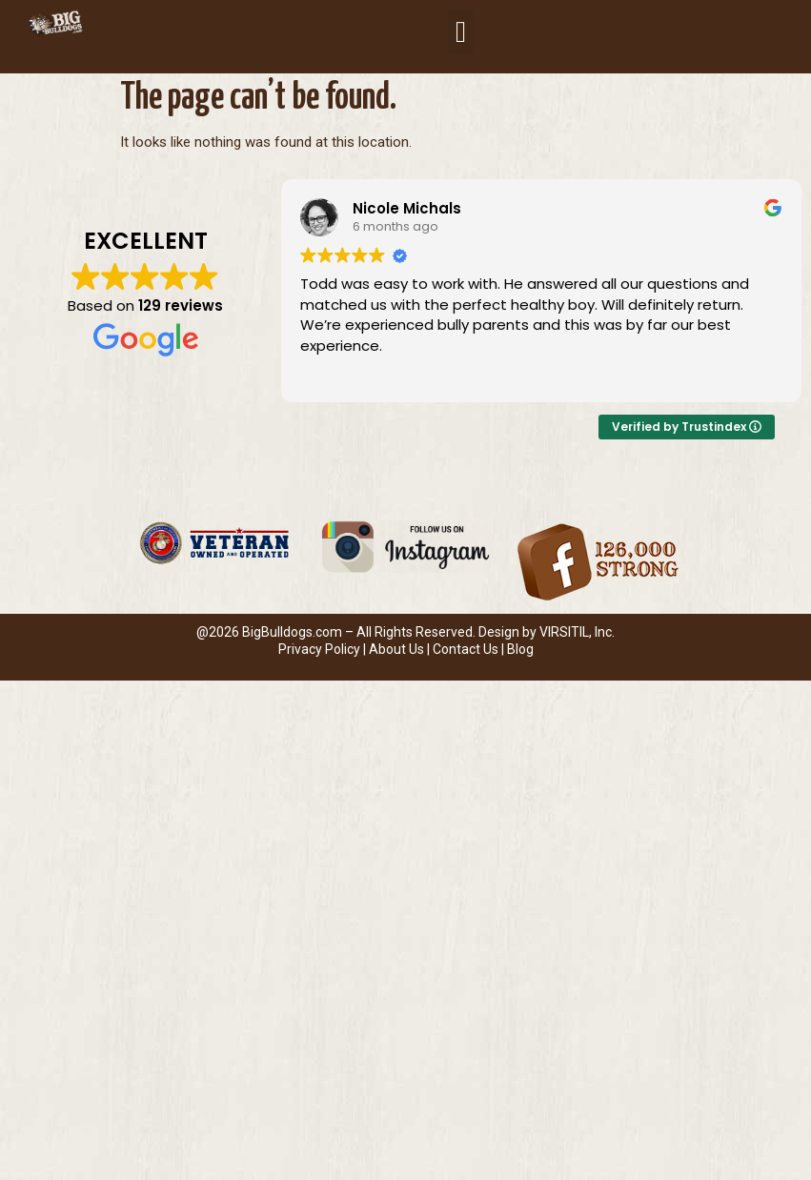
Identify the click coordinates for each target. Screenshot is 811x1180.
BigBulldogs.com (292, 632)
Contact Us (465, 649)
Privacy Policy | (323, 649)
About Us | (401, 649)
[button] (461, 32)
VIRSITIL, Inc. (577, 632)
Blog (520, 649)
